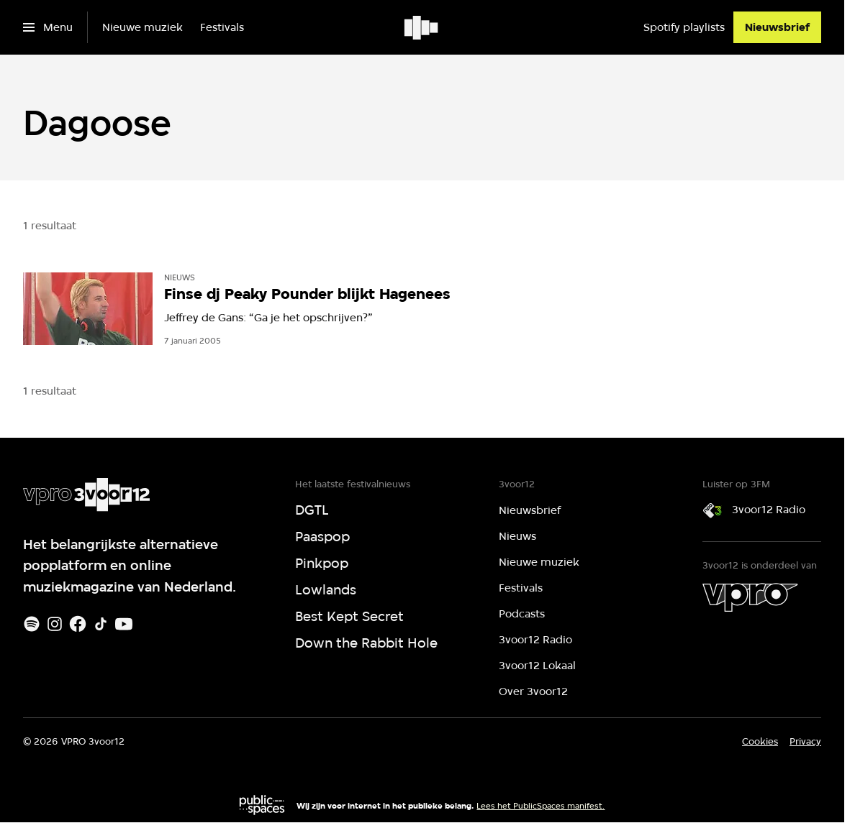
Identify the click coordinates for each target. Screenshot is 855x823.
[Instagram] (54, 624)
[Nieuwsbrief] (777, 27)
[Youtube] (123, 624)
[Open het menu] (47, 27)
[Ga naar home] (422, 27)
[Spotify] (31, 624)
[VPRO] (749, 597)
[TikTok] (100, 624)
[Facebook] (77, 624)
